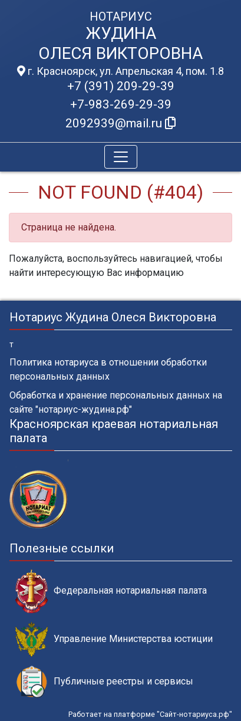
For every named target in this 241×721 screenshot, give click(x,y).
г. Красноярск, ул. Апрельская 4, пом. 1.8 (120, 71)
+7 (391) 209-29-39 (120, 86)
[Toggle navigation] (120, 157)
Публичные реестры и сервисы (104, 682)
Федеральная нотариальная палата (111, 591)
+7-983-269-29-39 (120, 104)
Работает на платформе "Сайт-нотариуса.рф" (150, 714)
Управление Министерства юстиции (114, 639)
